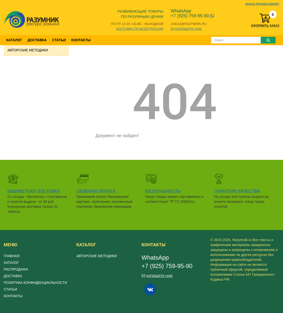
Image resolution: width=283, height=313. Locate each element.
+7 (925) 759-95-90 (192, 15)
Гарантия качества (237, 191)
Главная (12, 256)
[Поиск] (236, 40)
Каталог (14, 40)
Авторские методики (27, 50)
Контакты (80, 40)
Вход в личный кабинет (262, 4)
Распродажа (16, 269)
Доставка (37, 40)
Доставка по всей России (139, 29)
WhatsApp (181, 10)
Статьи (59, 40)
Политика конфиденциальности (35, 283)
